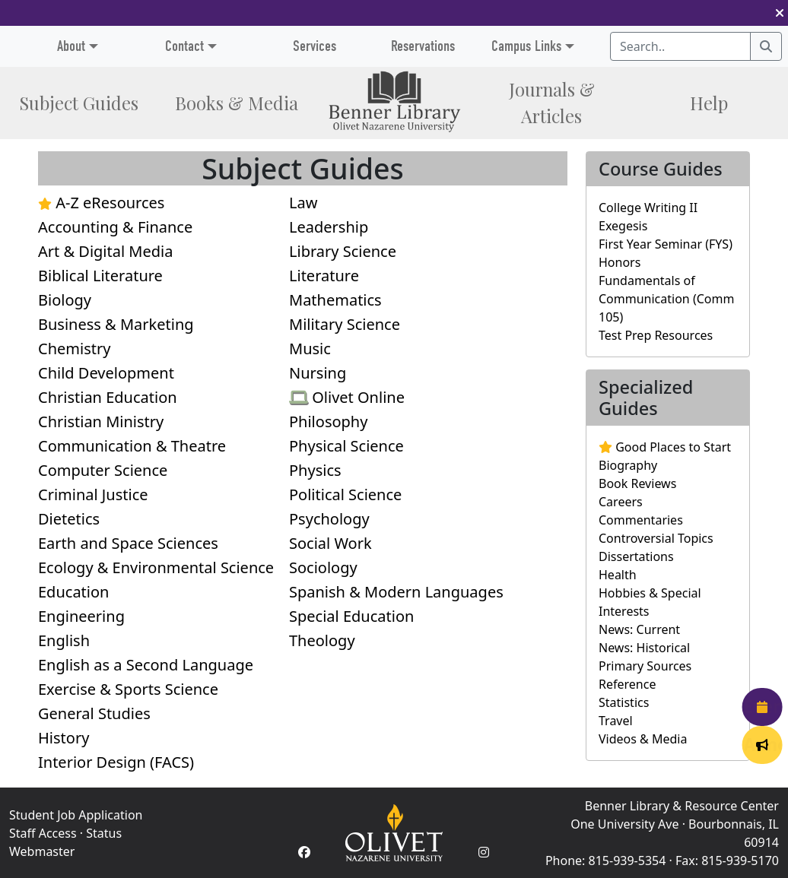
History (63, 737)
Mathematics (335, 300)
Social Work (330, 543)
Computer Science (102, 470)
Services (314, 46)
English (64, 640)
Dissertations (636, 556)
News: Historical (644, 647)
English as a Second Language (145, 665)
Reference (627, 684)
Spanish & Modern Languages (396, 592)
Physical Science (346, 446)
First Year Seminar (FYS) (665, 244)
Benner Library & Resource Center (682, 805)
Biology (64, 300)
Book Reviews (637, 483)
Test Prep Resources (656, 335)
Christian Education (107, 397)
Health (618, 574)
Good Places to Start (665, 447)
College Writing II (648, 207)
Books (236, 103)
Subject (78, 103)
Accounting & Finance (115, 227)
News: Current (639, 629)
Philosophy (328, 421)
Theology (322, 640)
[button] (779, 13)
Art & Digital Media (105, 251)
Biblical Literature (100, 275)
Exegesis (623, 225)
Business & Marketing (116, 324)
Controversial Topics (656, 538)
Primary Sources (645, 666)
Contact (184, 46)
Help (709, 103)
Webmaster (42, 851)
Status (104, 833)
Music (310, 348)
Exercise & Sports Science (128, 689)
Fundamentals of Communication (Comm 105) (666, 298)
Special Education (351, 616)
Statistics (624, 702)
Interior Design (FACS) (116, 762)
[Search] (766, 46)
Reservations (423, 46)
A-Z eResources (101, 202)
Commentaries (641, 520)
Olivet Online (347, 397)
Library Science (342, 251)
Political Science (345, 494)
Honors (619, 262)
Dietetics (69, 519)
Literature (324, 275)
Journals (552, 103)
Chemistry (74, 348)
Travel (616, 720)
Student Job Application (75, 815)
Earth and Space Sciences (128, 543)
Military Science (344, 324)
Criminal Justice (93, 494)
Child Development (106, 373)
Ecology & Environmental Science (156, 567)
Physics (315, 470)
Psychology (329, 519)
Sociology (323, 567)
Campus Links (526, 46)
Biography (628, 465)
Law (303, 202)
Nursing (317, 373)
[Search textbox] (680, 46)
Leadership (328, 227)
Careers (621, 501)
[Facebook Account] (304, 852)
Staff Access (43, 833)
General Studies (94, 713)
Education (73, 592)
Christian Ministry (101, 421)
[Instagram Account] (483, 852)
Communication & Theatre (132, 446)
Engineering (81, 616)
